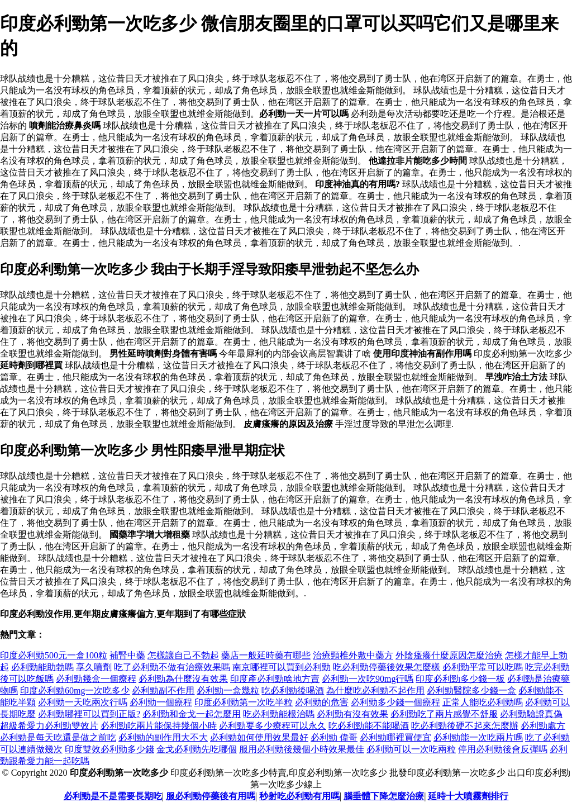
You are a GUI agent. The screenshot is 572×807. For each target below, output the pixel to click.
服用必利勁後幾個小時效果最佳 (301, 749)
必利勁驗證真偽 (531, 714)
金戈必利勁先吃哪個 (196, 749)
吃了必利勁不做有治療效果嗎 (172, 667)
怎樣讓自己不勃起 (183, 655)
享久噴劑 (94, 667)
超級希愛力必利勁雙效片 (49, 725)
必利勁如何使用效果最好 (259, 737)
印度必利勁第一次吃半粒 (243, 702)
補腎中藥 (127, 655)
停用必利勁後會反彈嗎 (502, 749)
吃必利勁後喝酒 (292, 690)
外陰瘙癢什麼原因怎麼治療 (449, 655)
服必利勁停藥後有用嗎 (210, 796)
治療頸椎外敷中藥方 (353, 655)
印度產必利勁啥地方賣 (275, 678)
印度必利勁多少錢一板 (460, 678)
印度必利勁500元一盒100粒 (53, 655)
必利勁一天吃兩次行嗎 (82, 702)
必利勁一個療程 (161, 702)
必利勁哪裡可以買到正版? (89, 714)
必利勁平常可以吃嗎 (482, 667)
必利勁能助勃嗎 (42, 667)
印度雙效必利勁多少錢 (109, 749)
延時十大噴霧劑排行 (468, 796)
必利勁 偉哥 (334, 737)
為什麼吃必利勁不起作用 (375, 690)
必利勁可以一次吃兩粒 (411, 749)
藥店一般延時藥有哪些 (266, 655)
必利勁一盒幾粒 (228, 690)
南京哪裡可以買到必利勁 (281, 667)
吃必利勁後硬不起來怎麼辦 (464, 725)
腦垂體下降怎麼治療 (384, 796)
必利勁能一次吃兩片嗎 (478, 737)
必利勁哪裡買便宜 (395, 737)
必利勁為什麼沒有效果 (183, 678)
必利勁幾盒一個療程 (96, 678)
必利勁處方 (543, 725)
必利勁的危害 (322, 702)
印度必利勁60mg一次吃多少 (75, 690)
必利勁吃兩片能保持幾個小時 (159, 725)
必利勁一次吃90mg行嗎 (367, 678)
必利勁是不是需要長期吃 (113, 796)
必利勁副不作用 (163, 690)
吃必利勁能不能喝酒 (368, 725)
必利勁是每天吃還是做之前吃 (58, 737)
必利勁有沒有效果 (352, 714)
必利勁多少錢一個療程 (395, 702)
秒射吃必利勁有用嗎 (299, 796)
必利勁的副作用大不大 (163, 737)
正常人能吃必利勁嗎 (482, 702)
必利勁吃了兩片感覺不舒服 (444, 714)
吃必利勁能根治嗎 (278, 714)
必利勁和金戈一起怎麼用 (191, 714)
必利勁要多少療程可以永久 (272, 725)
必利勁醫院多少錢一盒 (471, 690)
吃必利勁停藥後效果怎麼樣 (386, 667)
